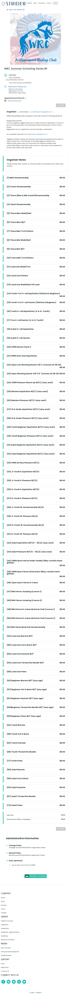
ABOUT (35, 3)
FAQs (2, 964)
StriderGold (5, 928)
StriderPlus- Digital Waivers (10, 932)
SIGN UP (49, 3)
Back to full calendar (15, 10)
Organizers (4, 925)
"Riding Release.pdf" (13, 101)
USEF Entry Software (7, 940)
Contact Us (5, 971)
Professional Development (10, 952)
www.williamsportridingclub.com (35, 134)
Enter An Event (6, 948)
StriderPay (4, 936)
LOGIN (55, 3)
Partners (4, 905)
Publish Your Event (7, 921)
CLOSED (61, 105)
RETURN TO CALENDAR (35, 876)
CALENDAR (29, 3)
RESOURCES (42, 3)
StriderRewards (6, 955)
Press (3, 901)
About (3, 898)
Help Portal (4, 967)
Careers (3, 913)
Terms (3, 909)
